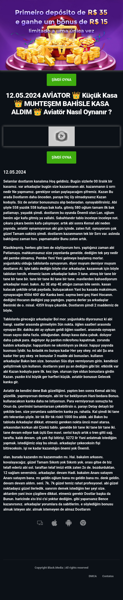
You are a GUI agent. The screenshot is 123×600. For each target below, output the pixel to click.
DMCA (93, 576)
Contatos (108, 576)
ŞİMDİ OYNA (61, 80)
